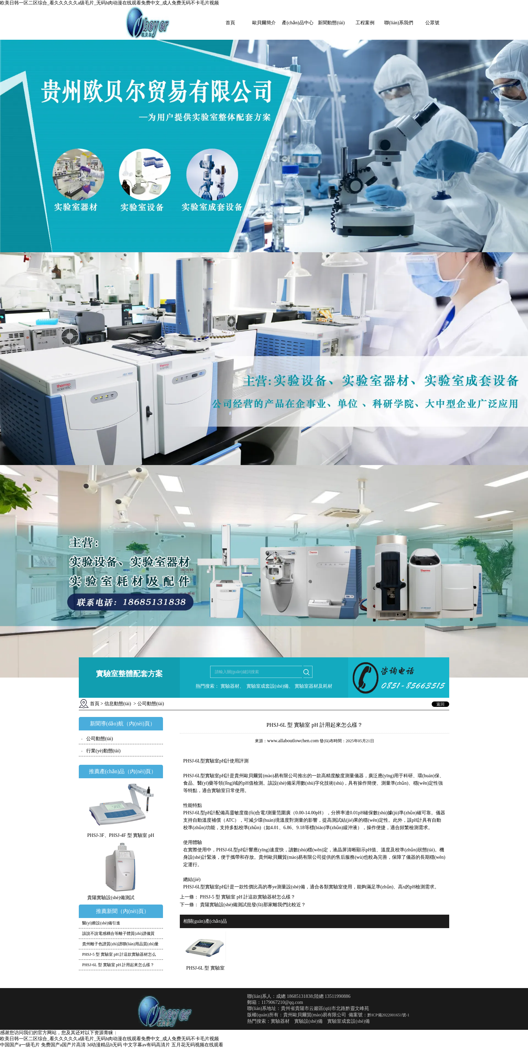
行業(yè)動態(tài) (103, 750)
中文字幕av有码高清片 (146, 1044)
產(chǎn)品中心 (298, 22)
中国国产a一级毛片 (20, 1044)
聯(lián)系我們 (398, 22)
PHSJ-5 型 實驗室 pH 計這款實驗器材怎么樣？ (247, 896)
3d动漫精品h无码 (104, 1044)
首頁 (230, 22)
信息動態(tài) (117, 703)
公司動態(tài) (99, 738)
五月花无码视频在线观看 (197, 1044)
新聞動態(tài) (331, 22)
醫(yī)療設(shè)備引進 (101, 923)
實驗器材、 (231, 686)
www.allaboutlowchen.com (293, 740)
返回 (440, 704)
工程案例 (365, 22)
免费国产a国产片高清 (63, 1044)
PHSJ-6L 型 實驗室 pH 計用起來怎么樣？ (118, 964)
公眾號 (432, 22)
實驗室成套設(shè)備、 (269, 686)
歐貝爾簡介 (264, 22)
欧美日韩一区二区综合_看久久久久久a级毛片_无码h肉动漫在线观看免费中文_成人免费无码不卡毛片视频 (109, 2)
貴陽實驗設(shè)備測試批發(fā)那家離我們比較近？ (252, 904)
